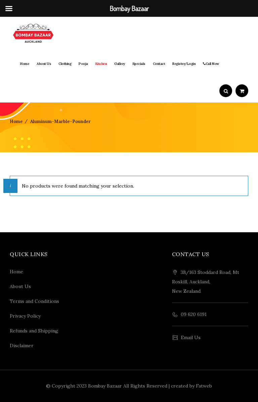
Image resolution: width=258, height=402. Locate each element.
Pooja (83, 64)
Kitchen (101, 64)
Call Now (211, 64)
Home (24, 64)
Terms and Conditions (34, 301)
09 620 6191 (194, 314)
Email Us (191, 337)
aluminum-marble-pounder (60, 121)
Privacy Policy (25, 316)
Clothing (64, 64)
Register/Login (184, 64)
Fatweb (204, 386)
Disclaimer (22, 346)
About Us (44, 64)
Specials (138, 64)
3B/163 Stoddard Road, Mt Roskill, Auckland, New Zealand (205, 281)
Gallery (119, 64)
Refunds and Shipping (34, 331)
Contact (159, 64)
